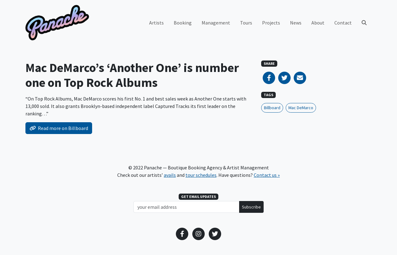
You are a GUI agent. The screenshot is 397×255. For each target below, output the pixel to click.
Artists (156, 23)
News (295, 23)
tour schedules (200, 175)
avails (170, 175)
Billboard (272, 107)
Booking (183, 23)
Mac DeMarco (300, 107)
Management (216, 23)
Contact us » (267, 175)
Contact (343, 23)
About (317, 23)
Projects (271, 23)
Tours (246, 23)
